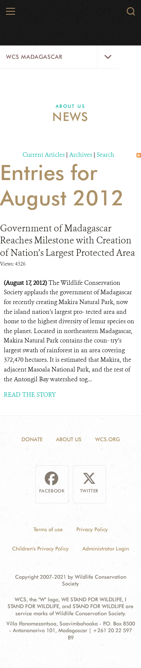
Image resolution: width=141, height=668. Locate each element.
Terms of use (48, 529)
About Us (70, 106)
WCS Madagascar (34, 57)
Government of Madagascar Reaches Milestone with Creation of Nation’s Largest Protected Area (67, 240)
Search (105, 155)
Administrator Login (105, 549)
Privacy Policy (92, 529)
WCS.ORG (107, 439)
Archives (80, 155)
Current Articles (44, 155)
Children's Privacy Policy (40, 549)
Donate (31, 439)
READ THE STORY (30, 395)
